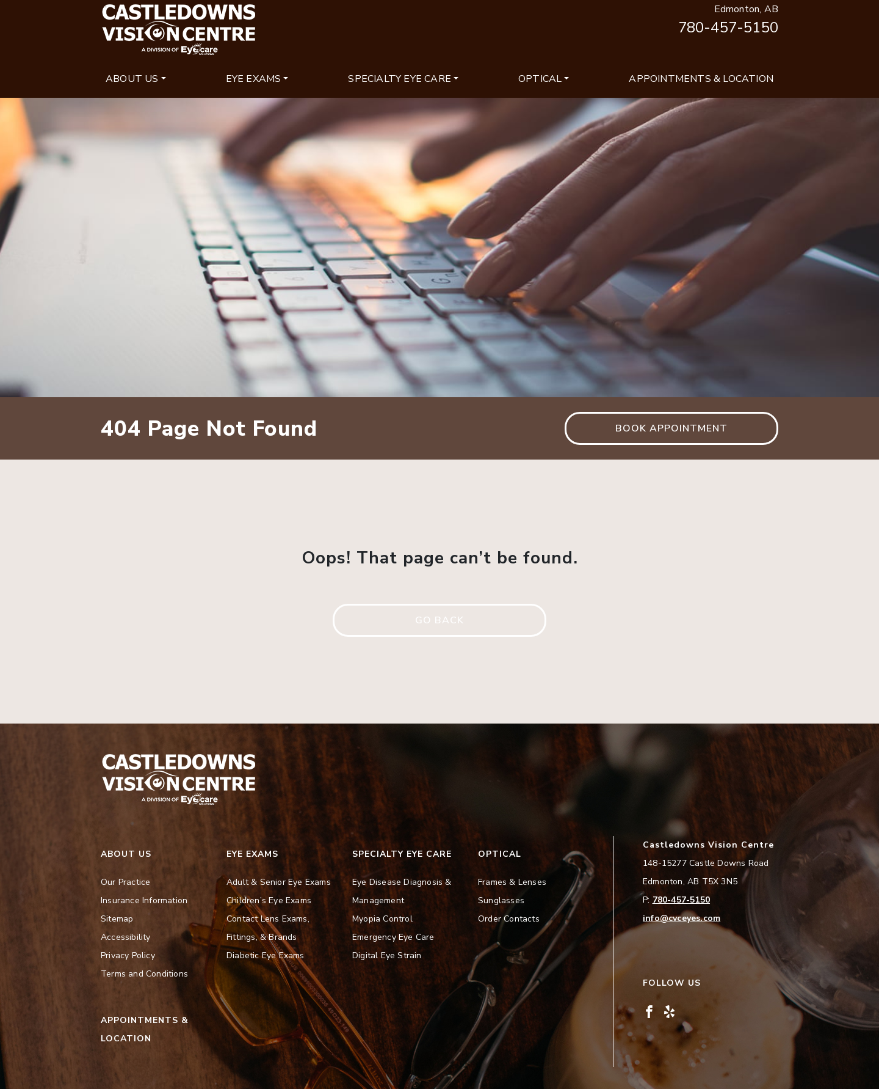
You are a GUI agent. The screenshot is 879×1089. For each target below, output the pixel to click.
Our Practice (125, 882)
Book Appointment (671, 428)
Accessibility (126, 937)
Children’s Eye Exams (268, 900)
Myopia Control (382, 919)
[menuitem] (136, 79)
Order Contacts (509, 919)
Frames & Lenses (512, 882)
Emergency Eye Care (393, 937)
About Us (132, 79)
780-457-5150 (728, 27)
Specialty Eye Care (399, 79)
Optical (540, 79)
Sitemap (117, 919)
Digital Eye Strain (387, 955)
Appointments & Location (701, 79)
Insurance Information (144, 900)
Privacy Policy (128, 955)
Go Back (439, 620)
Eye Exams (253, 79)
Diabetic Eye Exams (265, 955)
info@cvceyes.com (681, 918)
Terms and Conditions (144, 974)
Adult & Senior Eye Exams (278, 882)
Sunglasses (501, 900)
